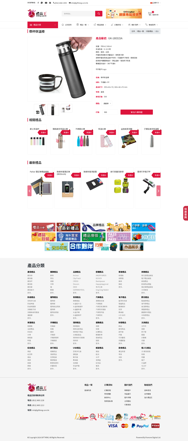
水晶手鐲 (76, 312)
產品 (157, 31)
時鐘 (29, 340)
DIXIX (75, 287)
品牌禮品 (77, 271)
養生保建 (122, 351)
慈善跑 (121, 275)
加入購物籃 (137, 112)
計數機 (143, 337)
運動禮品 (99, 322)
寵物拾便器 (54, 312)
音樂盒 (98, 360)
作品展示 (127, 394)
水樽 (29, 334)
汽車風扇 (99, 303)
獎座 (29, 351)
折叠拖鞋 (53, 366)
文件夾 (143, 326)
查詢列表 (153, 14)
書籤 (143, 334)
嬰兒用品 (122, 329)
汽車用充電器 (101, 309)
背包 (51, 278)
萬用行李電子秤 (143, 171)
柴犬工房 (99, 287)
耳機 (51, 329)
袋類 (51, 281)
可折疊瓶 (122, 337)
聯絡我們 (151, 24)
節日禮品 (145, 297)
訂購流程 (107, 390)
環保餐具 (76, 326)
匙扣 (97, 354)
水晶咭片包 (77, 303)
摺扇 (97, 340)
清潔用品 (53, 354)
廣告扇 (29, 284)
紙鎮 (29, 363)
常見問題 (107, 394)
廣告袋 (29, 275)
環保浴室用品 (78, 329)
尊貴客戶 (127, 390)
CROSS (75, 281)
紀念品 (98, 363)
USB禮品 (77, 347)
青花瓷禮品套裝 (147, 275)
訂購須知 (117, 24)
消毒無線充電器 (33, 312)
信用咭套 (53, 357)
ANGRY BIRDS (101, 275)
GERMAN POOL (78, 290)
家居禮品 (149, 31)
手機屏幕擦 (54, 337)
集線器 (121, 312)
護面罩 (29, 315)
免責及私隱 (108, 401)
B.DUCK (99, 278)
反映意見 (147, 390)
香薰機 (29, 326)
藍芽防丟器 (123, 301)
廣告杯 (29, 281)
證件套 (121, 332)
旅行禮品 (54, 347)
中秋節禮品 (145, 315)
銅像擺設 (76, 301)
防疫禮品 (31, 297)
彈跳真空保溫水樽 (60, 129)
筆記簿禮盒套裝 (147, 287)
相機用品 (53, 351)
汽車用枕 (99, 315)
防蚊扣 (29, 332)
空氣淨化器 (31, 301)
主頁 (133, 31)
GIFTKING (45, 437)
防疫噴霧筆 (31, 306)
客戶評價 (127, 397)
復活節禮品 (145, 306)
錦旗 (29, 366)
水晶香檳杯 (77, 315)
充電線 (52, 326)
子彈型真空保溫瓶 (151, 129)
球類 (97, 329)
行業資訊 (127, 404)
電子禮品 (122, 297)
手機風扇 (53, 340)
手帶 (51, 284)
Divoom (76, 284)
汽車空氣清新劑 (101, 306)
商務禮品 (145, 271)
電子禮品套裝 (146, 278)
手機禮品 (54, 322)
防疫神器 (30, 303)
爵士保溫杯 (34, 129)
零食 (120, 354)
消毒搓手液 (31, 309)
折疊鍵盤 (122, 340)
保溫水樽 (102, 129)
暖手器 (75, 357)
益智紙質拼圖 (126, 129)
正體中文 (155, 3)
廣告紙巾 (30, 290)
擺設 (29, 357)
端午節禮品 (145, 303)
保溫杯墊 (76, 366)
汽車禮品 (99, 297)
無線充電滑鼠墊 (90, 171)
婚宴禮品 (99, 347)
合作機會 (147, 394)
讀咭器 (75, 354)
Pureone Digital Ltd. (153, 437)
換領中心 (107, 397)
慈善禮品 (122, 271)
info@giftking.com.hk (79, 3)
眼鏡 (51, 290)
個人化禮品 (146, 347)
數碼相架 (122, 306)
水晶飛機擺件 (78, 306)
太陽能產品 (77, 334)
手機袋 (52, 334)
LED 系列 (122, 315)
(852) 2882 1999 (61, 3)
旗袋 (120, 281)
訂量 (97, 112)
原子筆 (143, 332)
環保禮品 (77, 322)
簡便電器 (53, 360)
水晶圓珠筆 (77, 309)
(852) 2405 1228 (38, 400)
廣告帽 (29, 278)
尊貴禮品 (77, 297)
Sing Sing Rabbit (102, 290)
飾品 (120, 326)
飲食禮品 (122, 347)
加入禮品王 (148, 397)
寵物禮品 (54, 297)
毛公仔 (143, 366)
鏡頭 (51, 332)
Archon (76, 275)
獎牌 (29, 360)
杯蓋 (120, 334)
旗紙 (120, 284)
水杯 (97, 357)
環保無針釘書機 (79, 337)
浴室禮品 (30, 329)
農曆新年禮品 (146, 312)
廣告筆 (29, 287)
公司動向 (127, 401)
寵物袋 (52, 301)
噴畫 (143, 357)
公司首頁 (66, 24)
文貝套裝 (144, 290)
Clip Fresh (77, 278)
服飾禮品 (54, 271)
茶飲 (120, 357)
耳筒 (120, 309)
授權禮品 (99, 271)
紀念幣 (29, 354)
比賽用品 (99, 332)
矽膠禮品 (122, 322)
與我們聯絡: (31, 2)
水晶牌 (143, 363)
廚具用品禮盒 (146, 284)
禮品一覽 (83, 24)
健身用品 (99, 337)
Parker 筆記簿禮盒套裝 (39, 171)
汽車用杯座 (100, 312)
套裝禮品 (144, 281)
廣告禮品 (31, 271)
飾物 (51, 275)
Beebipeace (100, 281)
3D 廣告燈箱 (145, 351)
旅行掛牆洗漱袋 (117, 171)
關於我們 (134, 24)
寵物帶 (52, 309)
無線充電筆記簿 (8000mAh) (63, 172)
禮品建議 (100, 24)
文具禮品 (145, 322)
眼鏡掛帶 (99, 334)
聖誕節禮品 (145, 301)
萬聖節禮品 (145, 309)
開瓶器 (29, 337)
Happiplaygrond (102, 284)
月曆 (143, 340)
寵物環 (52, 303)
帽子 (143, 360)
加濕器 (75, 363)
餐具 (97, 366)
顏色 (97, 103)
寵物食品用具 (55, 306)
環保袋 (75, 340)
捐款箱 (121, 278)
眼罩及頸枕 (54, 363)
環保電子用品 (78, 332)
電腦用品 (122, 303)
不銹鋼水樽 (80, 129)
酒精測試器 (100, 301)
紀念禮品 (31, 347)
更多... (29, 292)
